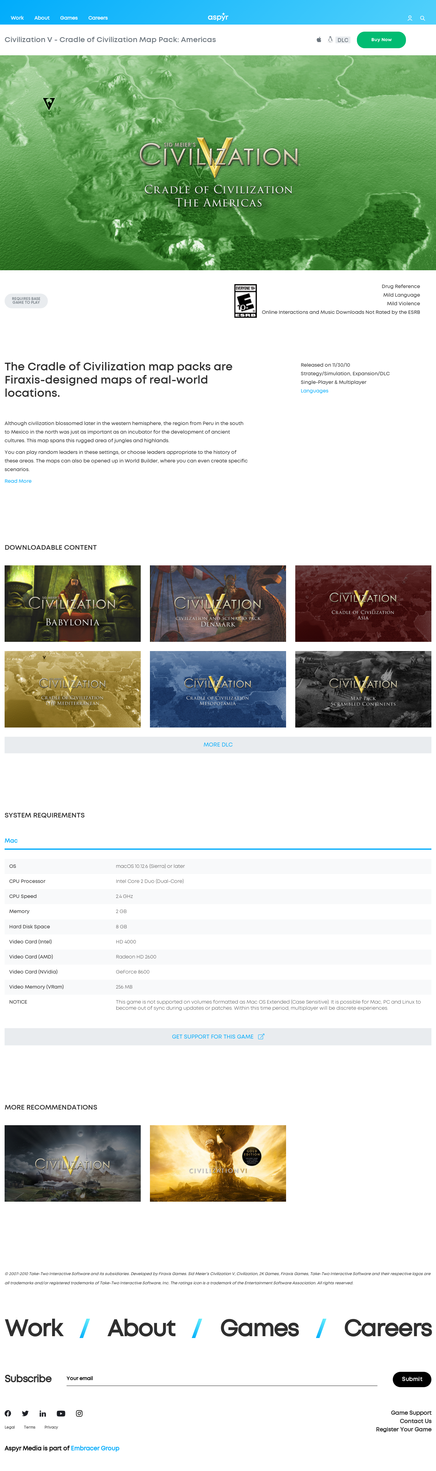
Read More (18, 481)
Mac (11, 841)
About (41, 18)
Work (17, 18)
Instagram (79, 1413)
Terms (29, 1428)
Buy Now (381, 39)
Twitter (25, 1413)
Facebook (8, 1413)
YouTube (61, 1414)
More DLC (218, 745)
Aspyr (218, 16)
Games (69, 18)
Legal (10, 1428)
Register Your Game (403, 1430)
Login (409, 18)
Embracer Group (95, 1449)
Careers (98, 18)
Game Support (411, 1413)
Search (422, 18)
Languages (314, 390)
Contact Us (415, 1421)
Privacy (51, 1428)
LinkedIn (43, 1414)
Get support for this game (218, 1037)
